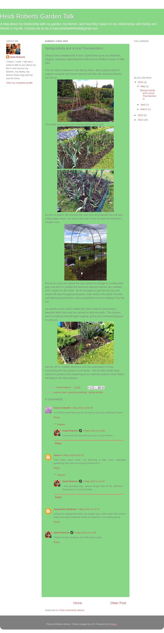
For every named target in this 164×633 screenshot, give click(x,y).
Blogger (113, 624)
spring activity (95, 392)
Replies (61, 424)
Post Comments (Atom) (72, 610)
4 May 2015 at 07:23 (73, 455)
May (143, 86)
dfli (92, 624)
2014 (141, 115)
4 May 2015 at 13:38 (94, 430)
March (144, 109)
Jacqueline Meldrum (65, 509)
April (143, 104)
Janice (57, 455)
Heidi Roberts (70, 430)
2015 (141, 82)
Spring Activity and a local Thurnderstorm (148, 94)
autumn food (60, 392)
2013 (141, 119)
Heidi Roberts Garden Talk (37, 16)
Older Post (118, 603)
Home (77, 603)
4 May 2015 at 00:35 (82, 407)
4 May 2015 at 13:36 (85, 532)
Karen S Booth (62, 407)
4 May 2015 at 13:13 (88, 509)
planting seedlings (77, 392)
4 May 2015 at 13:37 (94, 481)
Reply (57, 417)
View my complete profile (19, 82)
